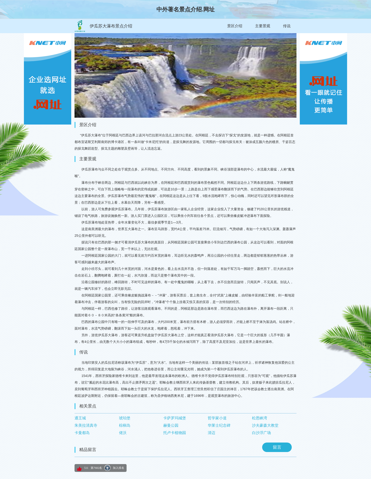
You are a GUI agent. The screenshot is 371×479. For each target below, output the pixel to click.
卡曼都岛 (82, 433)
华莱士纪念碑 (219, 425)
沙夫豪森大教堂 (265, 425)
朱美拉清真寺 (86, 425)
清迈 (211, 433)
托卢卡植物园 (174, 433)
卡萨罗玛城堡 (174, 418)
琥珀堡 (124, 418)
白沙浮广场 (261, 433)
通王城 (80, 418)
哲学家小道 (217, 418)
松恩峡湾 (259, 418)
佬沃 (123, 433)
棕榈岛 (124, 425)
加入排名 (118, 468)
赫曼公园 (170, 425)
